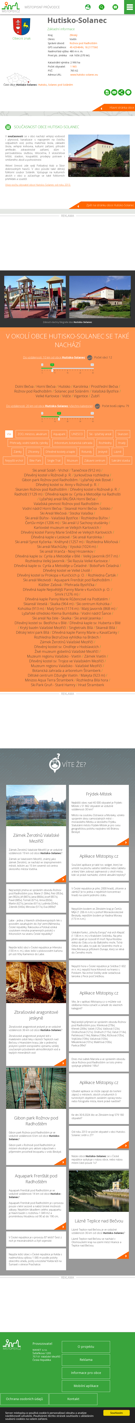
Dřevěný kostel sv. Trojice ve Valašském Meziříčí (66, 661)
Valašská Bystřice (105, 391)
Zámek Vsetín (95, 656)
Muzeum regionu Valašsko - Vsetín (54, 656)
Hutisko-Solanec (77, 20)
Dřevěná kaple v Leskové (50, 537)
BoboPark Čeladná (104, 565)
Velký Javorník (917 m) (100, 556)
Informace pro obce (86, 1373)
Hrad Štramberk (91, 684)
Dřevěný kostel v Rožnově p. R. (48, 475)
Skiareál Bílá (105, 627)
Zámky (18, 452)
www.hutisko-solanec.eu (84, 74)
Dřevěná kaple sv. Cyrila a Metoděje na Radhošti (83, 494)
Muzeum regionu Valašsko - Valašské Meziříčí (66, 665)
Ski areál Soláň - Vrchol (50, 470)
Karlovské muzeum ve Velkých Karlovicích (66, 527)
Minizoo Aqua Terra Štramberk (49, 680)
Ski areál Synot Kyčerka (33, 541)
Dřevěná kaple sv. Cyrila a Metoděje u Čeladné (50, 565)
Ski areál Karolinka (87, 537)
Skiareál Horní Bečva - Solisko (87, 508)
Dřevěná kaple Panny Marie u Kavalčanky (84, 632)
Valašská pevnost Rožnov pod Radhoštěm (66, 503)
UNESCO (77, 434)
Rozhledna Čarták (102, 575)
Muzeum (72, 460)
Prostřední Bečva (104, 386)
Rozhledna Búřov (94, 518)
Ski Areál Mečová (53, 513)
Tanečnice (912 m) (85, 470)
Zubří (95, 396)
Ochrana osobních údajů (24, 1399)
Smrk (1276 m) (66, 594)
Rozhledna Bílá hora (92, 680)
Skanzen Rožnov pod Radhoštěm (41, 489)
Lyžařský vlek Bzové (96, 479)
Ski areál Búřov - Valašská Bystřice (51, 518)
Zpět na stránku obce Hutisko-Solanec (110, 205)
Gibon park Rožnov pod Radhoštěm (50, 479)
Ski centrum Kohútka (93, 603)
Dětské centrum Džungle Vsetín (53, 675)
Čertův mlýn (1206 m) (42, 522)
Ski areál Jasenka (87, 618)
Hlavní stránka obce (122, 107)
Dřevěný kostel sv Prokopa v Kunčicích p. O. (51, 575)
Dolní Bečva (24, 386)
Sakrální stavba (120, 460)
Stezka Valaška (81, 513)
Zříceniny (33, 452)
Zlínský (73, 35)
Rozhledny (105, 443)
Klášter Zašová (50, 584)
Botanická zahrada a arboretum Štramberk (66, 670)
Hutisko (42, 84)
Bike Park (35, 460)
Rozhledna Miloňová (102, 541)
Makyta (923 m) (93, 675)
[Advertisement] (67, 244)
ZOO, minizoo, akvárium (32, 434)
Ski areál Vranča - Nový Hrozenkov (66, 551)
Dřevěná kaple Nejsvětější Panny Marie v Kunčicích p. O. (66, 589)
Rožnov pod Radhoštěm (83, 43)
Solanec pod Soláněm (60, 84)
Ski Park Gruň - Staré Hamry (53, 684)
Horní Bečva (46, 386)
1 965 (73, 66)
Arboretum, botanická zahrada (73, 443)
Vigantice (81, 396)
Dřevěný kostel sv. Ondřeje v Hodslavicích (66, 646)
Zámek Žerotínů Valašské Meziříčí (66, 642)
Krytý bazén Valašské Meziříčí (43, 627)
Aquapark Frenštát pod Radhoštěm (82, 580)
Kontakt (73, 1399)
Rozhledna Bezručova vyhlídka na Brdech (66, 637)
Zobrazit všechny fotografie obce (67, 322)
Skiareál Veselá (35, 603)
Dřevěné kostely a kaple (60, 452)
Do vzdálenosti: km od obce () (49, 406)
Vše (9, 434)
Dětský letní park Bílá (32, 632)
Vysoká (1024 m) (83, 546)
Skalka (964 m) (61, 603)
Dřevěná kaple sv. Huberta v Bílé (95, 622)
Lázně (117, 452)
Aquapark (59, 434)
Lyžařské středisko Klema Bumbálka (50, 613)
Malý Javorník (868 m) (98, 608)
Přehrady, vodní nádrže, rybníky (29, 443)
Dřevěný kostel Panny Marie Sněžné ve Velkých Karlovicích (66, 532)
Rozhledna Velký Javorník (45, 560)
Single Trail (53, 460)
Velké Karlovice (47, 396)
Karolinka (80, 386)
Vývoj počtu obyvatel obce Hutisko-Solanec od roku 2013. (38, 184)
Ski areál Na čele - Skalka (51, 618)
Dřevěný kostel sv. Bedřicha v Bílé (41, 622)
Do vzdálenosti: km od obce (54, 357)
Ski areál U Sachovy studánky (85, 522)
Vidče (66, 396)
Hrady (122, 443)
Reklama (86, 1359)
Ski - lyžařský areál (100, 434)
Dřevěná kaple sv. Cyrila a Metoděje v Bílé (47, 556)
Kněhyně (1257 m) (68, 541)
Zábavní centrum (94, 460)
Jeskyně (102, 452)
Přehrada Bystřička (79, 584)
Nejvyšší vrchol (14, 460)
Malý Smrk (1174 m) (63, 608)
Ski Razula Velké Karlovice (88, 560)
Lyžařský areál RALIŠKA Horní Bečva (67, 499)
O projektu (86, 1346)
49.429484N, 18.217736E (84, 47)
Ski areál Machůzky (52, 546)
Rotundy (86, 452)
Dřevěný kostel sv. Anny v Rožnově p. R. (66, 484)
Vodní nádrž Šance (96, 613)
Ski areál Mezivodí (37, 580)
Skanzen (123, 434)
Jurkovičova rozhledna (92, 475)
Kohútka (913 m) (31, 608)
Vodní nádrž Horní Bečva (42, 508)
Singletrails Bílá (81, 627)
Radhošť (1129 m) (28, 494)
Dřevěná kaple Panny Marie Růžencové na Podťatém (66, 599)
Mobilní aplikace (86, 1386)
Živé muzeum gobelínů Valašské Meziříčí (66, 651)
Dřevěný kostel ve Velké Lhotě (66, 570)
